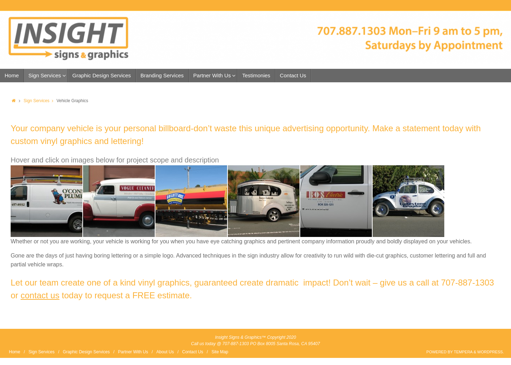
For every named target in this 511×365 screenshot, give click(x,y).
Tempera (463, 352)
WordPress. (490, 352)
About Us (165, 351)
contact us (40, 295)
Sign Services (40, 100)
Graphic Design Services (86, 351)
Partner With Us (133, 351)
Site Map (219, 351)
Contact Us (192, 351)
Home (14, 351)
